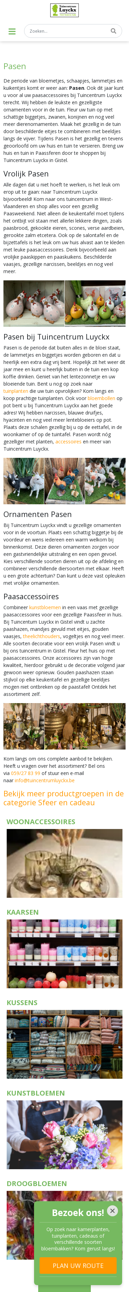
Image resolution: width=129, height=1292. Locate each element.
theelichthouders (41, 636)
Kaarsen (23, 912)
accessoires (68, 441)
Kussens (22, 1002)
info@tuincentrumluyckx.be (45, 780)
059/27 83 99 (25, 773)
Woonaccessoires (41, 821)
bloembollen (101, 398)
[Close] (112, 1210)
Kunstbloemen (36, 1093)
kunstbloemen (45, 607)
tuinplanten (15, 391)
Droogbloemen (37, 1183)
